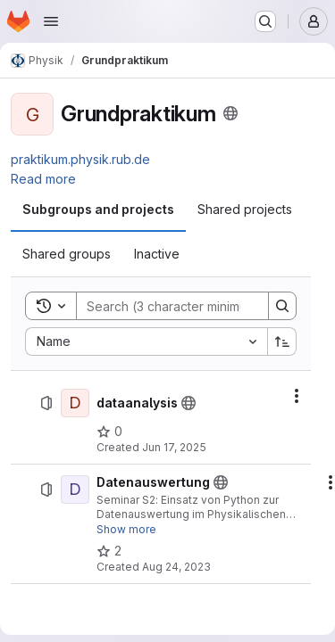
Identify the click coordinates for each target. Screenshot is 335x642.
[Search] (194, 306)
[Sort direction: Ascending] (282, 341)
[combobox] (146, 341)
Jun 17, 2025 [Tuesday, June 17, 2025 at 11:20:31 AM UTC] (174, 447)
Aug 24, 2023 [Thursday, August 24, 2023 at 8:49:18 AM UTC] (176, 566)
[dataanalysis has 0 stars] (109, 431)
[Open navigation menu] (51, 21)
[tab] (98, 209)
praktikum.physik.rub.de (80, 159)
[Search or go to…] (265, 21)
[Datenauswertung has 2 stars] (108, 551)
